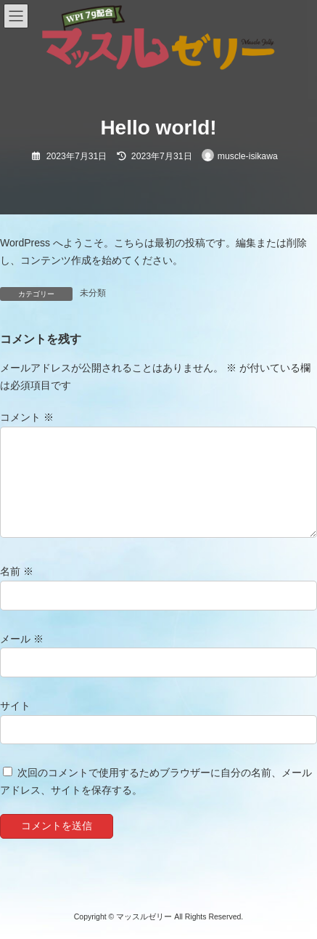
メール (22, 639)
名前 (16, 572)
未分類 (93, 293)
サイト (15, 706)
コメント (27, 418)
